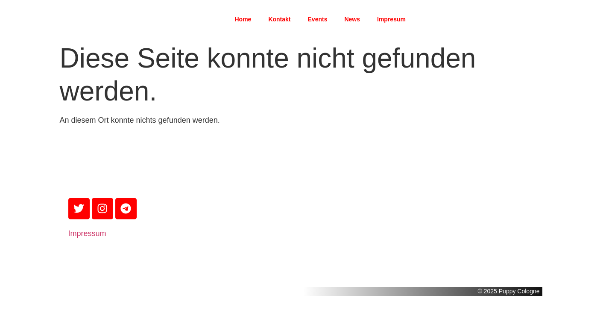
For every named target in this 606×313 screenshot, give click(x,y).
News (352, 19)
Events (318, 19)
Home (242, 19)
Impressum (87, 233)
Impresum (391, 19)
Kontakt (279, 19)
